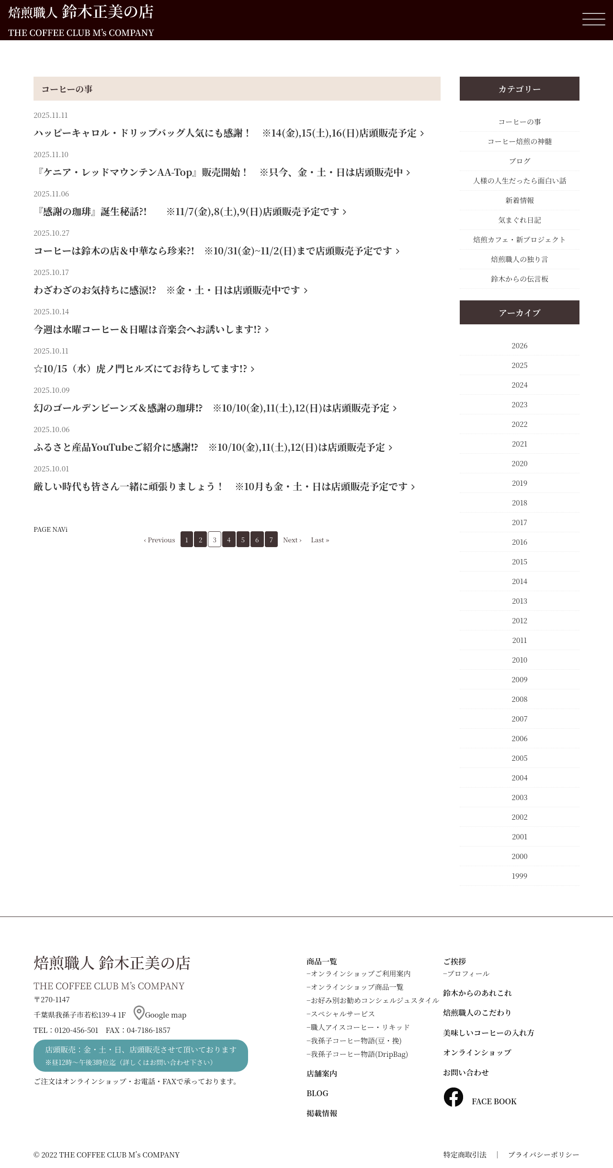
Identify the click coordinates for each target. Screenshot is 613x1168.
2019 (519, 483)
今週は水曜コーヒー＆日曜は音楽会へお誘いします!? (151, 329)
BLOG (317, 1093)
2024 (519, 384)
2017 (519, 522)
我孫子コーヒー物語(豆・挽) (356, 1040)
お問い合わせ (466, 1072)
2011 (519, 640)
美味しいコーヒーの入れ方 (488, 1032)
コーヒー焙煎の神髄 (520, 141)
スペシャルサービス (343, 1013)
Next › (292, 539)
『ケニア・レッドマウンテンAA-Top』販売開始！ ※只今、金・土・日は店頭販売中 (222, 172)
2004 (519, 777)
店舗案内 (321, 1073)
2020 (519, 463)
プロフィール (468, 973)
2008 (519, 699)
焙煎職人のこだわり (477, 1012)
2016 (519, 542)
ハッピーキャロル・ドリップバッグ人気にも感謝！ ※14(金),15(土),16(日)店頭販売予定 (229, 132)
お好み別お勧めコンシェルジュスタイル (375, 1000)
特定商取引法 (465, 1154)
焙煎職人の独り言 (519, 259)
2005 (519, 758)
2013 (519, 600)
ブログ (519, 161)
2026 (519, 345)
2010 (519, 659)
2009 (519, 679)
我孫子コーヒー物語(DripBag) (360, 1054)
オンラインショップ (477, 1052)
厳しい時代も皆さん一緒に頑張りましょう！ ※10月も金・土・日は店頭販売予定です (224, 486)
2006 (519, 738)
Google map (160, 1014)
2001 (519, 836)
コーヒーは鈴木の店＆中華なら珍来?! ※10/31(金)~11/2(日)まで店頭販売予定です (216, 250)
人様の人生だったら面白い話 (519, 180)
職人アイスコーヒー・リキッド (360, 1027)
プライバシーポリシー (543, 1154)
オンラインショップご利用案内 (361, 973)
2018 (519, 502)
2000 (519, 856)
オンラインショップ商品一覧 (357, 987)
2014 (519, 581)
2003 (519, 797)
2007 (519, 718)
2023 (519, 404)
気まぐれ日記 (519, 220)
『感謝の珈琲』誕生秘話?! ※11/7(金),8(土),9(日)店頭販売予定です (190, 211)
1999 (519, 875)
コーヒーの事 (66, 88)
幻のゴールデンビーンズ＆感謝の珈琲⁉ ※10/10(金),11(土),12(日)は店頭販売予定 (215, 407)
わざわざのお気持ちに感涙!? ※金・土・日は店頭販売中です (170, 290)
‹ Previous (159, 539)
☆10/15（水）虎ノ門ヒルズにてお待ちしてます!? (144, 368)
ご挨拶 (454, 961)
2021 (519, 443)
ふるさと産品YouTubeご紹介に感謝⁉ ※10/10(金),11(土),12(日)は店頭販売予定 (213, 447)
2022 (519, 424)
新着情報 (519, 200)
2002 (519, 817)
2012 (519, 620)
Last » (320, 539)
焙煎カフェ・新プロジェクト (519, 239)
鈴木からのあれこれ (477, 992)
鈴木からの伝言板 (519, 279)
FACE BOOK (480, 1101)
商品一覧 (321, 961)
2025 (519, 365)
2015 (519, 561)
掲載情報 (321, 1113)
